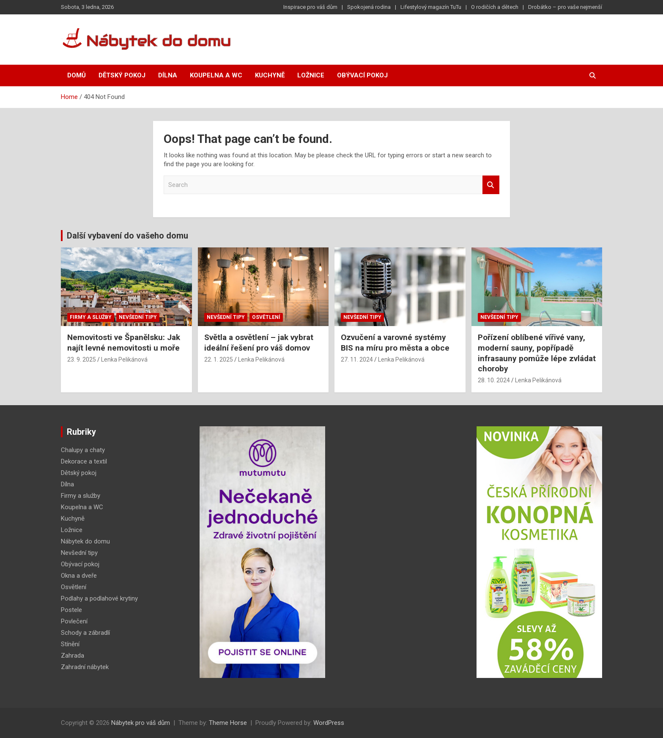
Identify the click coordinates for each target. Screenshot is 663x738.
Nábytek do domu (85, 541)
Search (490, 185)
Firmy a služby (91, 317)
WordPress (328, 723)
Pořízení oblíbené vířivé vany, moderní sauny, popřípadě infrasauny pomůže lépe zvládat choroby (537, 352)
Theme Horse (228, 723)
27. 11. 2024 (357, 359)
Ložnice (310, 75)
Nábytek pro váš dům (140, 723)
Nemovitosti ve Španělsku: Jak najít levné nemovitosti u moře (123, 342)
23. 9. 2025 (81, 359)
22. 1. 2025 (218, 359)
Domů (76, 75)
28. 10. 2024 (494, 380)
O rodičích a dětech (494, 7)
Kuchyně (270, 75)
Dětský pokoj (122, 75)
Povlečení (74, 621)
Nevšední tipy (138, 317)
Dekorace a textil (84, 461)
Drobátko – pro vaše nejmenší (565, 7)
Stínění (70, 644)
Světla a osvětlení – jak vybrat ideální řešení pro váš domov (258, 342)
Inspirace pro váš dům (310, 7)
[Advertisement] (401, 553)
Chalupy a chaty (83, 450)
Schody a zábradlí (85, 632)
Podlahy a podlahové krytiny (99, 598)
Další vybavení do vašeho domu (127, 235)
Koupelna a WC (216, 75)
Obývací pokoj (362, 75)
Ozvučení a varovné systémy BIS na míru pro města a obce (395, 342)
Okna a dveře (79, 575)
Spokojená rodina (369, 7)
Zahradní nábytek (85, 667)
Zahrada (72, 655)
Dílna (167, 75)
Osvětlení (266, 317)
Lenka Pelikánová (124, 359)
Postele (71, 610)
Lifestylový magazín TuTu (430, 7)
